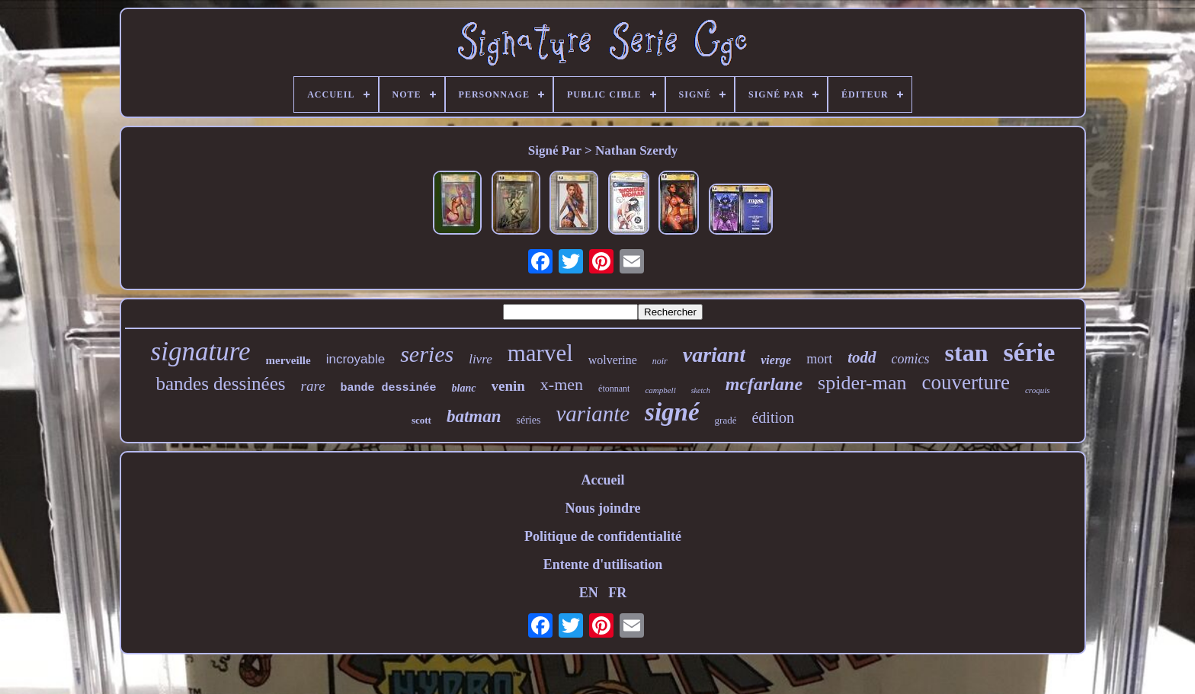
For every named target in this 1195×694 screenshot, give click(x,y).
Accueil (602, 480)
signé (672, 412)
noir (660, 361)
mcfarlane (764, 384)
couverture (966, 382)
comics (911, 358)
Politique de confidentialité (602, 536)
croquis (1037, 390)
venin (508, 386)
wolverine (612, 359)
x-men (561, 384)
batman (474, 416)
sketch (700, 390)
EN (588, 592)
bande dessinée (389, 388)
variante (593, 413)
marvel (540, 353)
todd (861, 357)
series (426, 353)
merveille (288, 360)
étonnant (614, 388)
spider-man (862, 383)
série (1029, 352)
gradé (726, 420)
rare (313, 386)
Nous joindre (602, 508)
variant (714, 354)
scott (421, 420)
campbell (660, 390)
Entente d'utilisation (603, 564)
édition (772, 417)
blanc (464, 388)
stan (966, 352)
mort (819, 358)
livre (480, 359)
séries (529, 420)
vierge (776, 359)
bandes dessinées (220, 383)
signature (201, 351)
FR (617, 592)
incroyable (356, 359)
